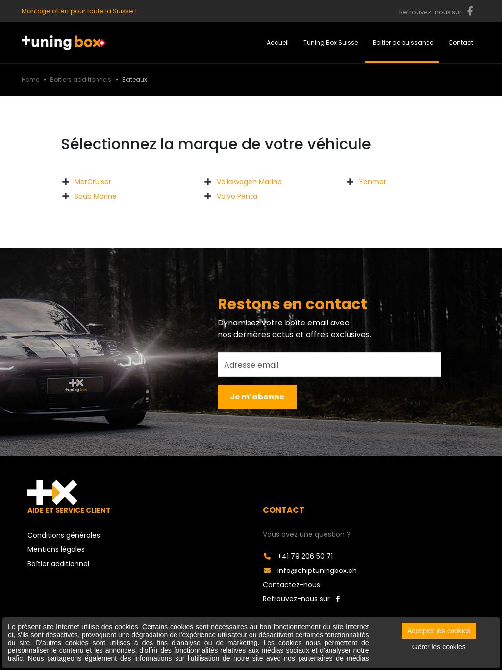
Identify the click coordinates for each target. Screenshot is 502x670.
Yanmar (372, 182)
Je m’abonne (257, 396)
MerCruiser (93, 182)
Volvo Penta (237, 196)
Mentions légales (56, 549)
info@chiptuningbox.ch (310, 570)
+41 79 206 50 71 (298, 556)
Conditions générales (63, 535)
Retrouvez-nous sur (301, 599)
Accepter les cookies (438, 631)
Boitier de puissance (403, 42)
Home (30, 79)
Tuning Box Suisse (330, 42)
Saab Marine (96, 196)
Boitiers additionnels (80, 79)
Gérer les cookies (439, 647)
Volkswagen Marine (249, 182)
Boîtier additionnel (58, 564)
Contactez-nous (291, 585)
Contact (460, 42)
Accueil (278, 42)
